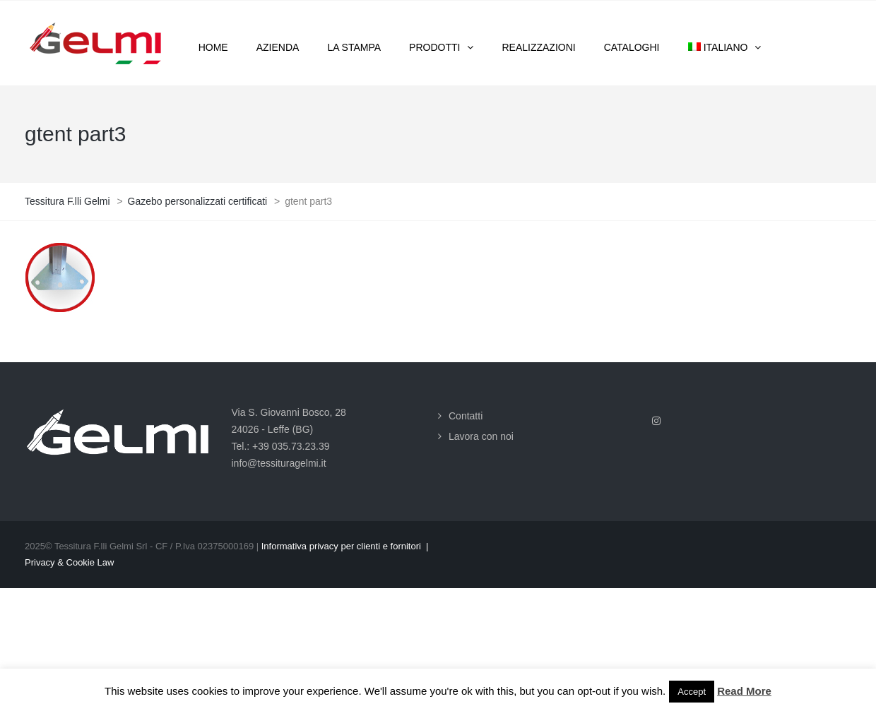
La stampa (354, 47)
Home (213, 47)
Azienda (278, 47)
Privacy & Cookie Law (69, 562)
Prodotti (434, 47)
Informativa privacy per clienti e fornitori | (345, 546)
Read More (744, 691)
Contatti (466, 416)
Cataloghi (632, 47)
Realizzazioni (538, 47)
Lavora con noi (481, 436)
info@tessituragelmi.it (279, 463)
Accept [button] (691, 691)
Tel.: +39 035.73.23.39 (281, 446)
